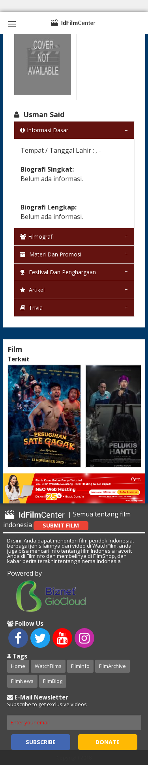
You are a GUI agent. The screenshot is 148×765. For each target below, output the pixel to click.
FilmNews (22, 681)
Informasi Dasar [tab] (44, 130)
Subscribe (41, 742)
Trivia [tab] (31, 307)
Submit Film (61, 525)
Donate (108, 742)
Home (18, 666)
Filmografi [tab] (37, 236)
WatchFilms (48, 666)
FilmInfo (80, 666)
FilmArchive (112, 666)
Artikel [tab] (32, 290)
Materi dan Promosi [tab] (50, 254)
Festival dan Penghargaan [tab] (58, 272)
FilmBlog (52, 681)
